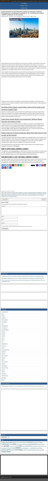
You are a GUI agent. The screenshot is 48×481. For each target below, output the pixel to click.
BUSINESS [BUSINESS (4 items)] (30, 444)
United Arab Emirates (31, 195)
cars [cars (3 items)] (38, 444)
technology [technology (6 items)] (18, 451)
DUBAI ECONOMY (18, 192)
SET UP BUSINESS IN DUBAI (15, 193)
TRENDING (24, 16)
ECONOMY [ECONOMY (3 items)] (24, 445)
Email (2, 221)
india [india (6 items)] (20, 447)
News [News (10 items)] (18, 449)
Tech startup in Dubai (23, 195)
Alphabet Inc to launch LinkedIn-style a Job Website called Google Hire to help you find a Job (26, 387)
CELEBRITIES (4, 323)
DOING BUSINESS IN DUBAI (9, 192)
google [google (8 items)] (6, 447)
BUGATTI (3, 317)
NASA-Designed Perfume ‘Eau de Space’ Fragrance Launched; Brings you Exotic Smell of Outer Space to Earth (22, 277)
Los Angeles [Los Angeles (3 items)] (3, 449)
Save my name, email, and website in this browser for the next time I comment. (17, 227)
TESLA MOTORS (4, 369)
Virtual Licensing (9, 196)
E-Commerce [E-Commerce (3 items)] (19, 445)
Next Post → (44, 199)
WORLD (28, 16)
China (2, 325)
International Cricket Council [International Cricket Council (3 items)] (38, 447)
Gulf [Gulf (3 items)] (15, 447)
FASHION (3, 333)
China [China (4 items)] (40, 444)
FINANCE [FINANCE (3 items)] (42, 445)
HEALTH (3, 341)
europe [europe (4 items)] (29, 445)
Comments (34, 16)
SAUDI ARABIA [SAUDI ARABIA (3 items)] (39, 449)
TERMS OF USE (24, 8)
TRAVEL (3, 373)
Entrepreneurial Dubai (32, 192)
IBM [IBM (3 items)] (17, 447)
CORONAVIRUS (4, 327)
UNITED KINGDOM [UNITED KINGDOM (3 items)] (40, 451)
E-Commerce (25, 192)
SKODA (2, 361)
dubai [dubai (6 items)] (14, 446)
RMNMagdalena (4, 387)
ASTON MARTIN (4, 313)
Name (2, 217)
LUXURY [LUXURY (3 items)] (8, 449)
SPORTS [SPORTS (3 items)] (13, 451)
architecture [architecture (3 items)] (15, 444)
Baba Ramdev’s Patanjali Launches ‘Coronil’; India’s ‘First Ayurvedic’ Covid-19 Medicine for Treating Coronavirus (22, 279)
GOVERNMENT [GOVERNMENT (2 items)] (11, 447)
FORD (2, 339)
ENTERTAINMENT (5, 331)
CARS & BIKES (4, 321)
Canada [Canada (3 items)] (35, 444)
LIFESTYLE (3, 347)
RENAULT (3, 355)
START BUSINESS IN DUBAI (13, 195)
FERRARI (3, 335)
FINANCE (3, 337)
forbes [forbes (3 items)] (2, 447)
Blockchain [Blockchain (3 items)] (25, 444)
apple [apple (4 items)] (10, 444)
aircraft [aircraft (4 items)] (3, 444)
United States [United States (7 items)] (6, 453)
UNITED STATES (4, 377)
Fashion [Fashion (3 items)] (38, 445)
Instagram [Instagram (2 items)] (23, 447)
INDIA (2, 343)
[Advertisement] (24, 50)
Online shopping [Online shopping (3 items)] (24, 449)
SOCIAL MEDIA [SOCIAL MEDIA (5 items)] (6, 451)
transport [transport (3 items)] (24, 451)
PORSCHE (3, 353)
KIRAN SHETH (5, 16)
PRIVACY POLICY (24, 5)
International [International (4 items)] (28, 447)
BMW (2, 315)
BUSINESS (20, 16)
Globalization (39, 192)
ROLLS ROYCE (4, 357)
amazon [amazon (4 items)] (7, 444)
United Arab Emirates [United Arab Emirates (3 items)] (31, 451)
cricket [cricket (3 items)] (10, 445)
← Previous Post (4, 199)
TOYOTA (3, 371)
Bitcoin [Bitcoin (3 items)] (21, 444)
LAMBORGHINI (4, 345)
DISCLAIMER (24, 3)
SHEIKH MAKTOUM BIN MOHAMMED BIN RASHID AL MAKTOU (33, 193)
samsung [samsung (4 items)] (33, 449)
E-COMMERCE (4, 329)
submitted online (15, 151)
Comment (3, 206)
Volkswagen (3, 379)
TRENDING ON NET (5, 1)
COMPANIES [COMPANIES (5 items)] (5, 445)
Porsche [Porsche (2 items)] (29, 449)
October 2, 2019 (13, 16)
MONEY (3, 349)
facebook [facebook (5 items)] (34, 445)
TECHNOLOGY (4, 367)
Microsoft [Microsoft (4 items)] (13, 449)
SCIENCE (3, 359)
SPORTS (3, 365)
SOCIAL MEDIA (4, 363)
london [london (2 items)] (45, 447)
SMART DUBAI (4, 195)
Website (2, 224)
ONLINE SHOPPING (5, 351)
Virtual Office (14, 196)
